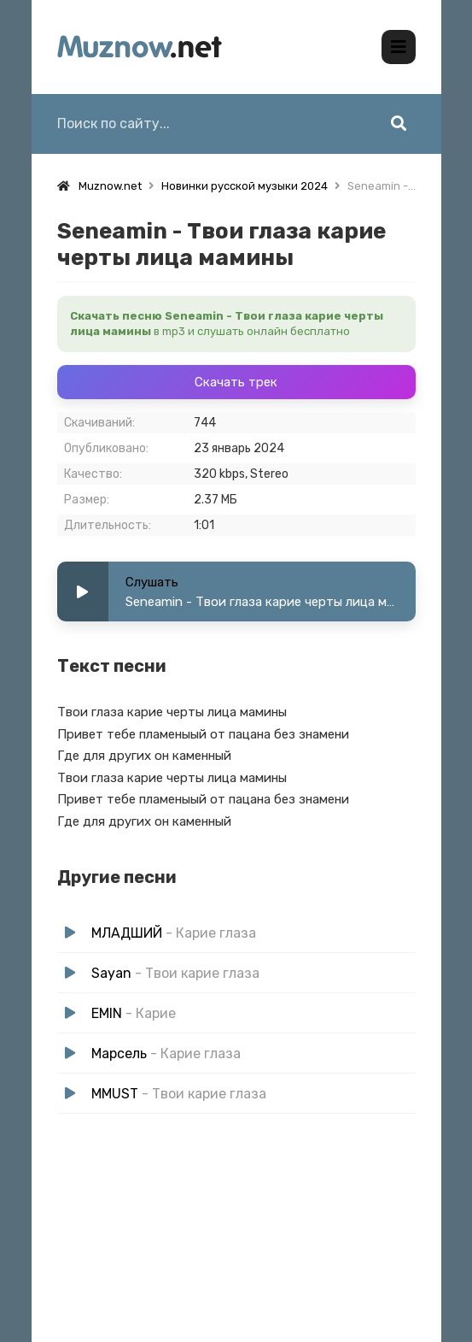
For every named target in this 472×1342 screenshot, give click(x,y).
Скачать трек (236, 382)
